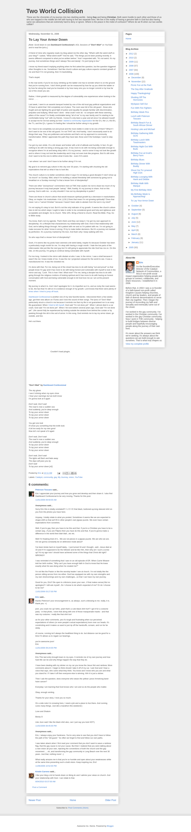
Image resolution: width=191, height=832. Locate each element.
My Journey (63, 477)
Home (73, 800)
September (136, 210)
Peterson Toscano (43, 490)
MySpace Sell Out (139, 104)
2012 (131, 53)
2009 (131, 62)
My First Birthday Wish (141, 190)
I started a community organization (77, 121)
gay (55, 477)
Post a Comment (39, 787)
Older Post (110, 800)
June (133, 222)
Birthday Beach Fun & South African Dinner (141, 123)
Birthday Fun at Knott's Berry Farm (141, 154)
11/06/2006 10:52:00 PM (46, 766)
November (136, 81)
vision (71, 477)
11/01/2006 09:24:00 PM (46, 648)
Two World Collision (54, 11)
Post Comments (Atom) (78, 808)
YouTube (79, 477)
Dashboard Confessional (39, 297)
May (133, 226)
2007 (131, 70)
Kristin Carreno (42, 771)
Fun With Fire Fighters (141, 108)
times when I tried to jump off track (43, 291)
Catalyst (39, 477)
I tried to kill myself (56, 305)
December (136, 77)
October (135, 205)
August (134, 214)
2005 (131, 247)
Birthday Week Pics (140, 112)
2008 (131, 66)
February (135, 238)
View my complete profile (137, 344)
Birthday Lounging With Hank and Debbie (142, 178)
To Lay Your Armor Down (142, 200)
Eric (37, 597)
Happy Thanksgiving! (140, 93)
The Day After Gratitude (142, 89)
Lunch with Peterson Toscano (140, 117)
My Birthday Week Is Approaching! (140, 195)
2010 (131, 57)
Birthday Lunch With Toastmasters (140, 141)
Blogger (110, 826)
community (48, 477)
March (134, 234)
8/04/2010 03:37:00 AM (45, 781)
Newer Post (35, 800)
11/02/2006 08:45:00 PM (46, 726)
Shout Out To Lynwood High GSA (141, 171)
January (135, 242)
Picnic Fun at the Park (141, 85)
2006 (131, 74)
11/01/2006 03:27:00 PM (46, 591)
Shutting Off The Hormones (138, 98)
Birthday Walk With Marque (139, 184)
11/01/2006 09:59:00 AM (46, 500)
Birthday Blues (137, 159)
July (133, 218)
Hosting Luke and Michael (143, 129)
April (133, 230)
